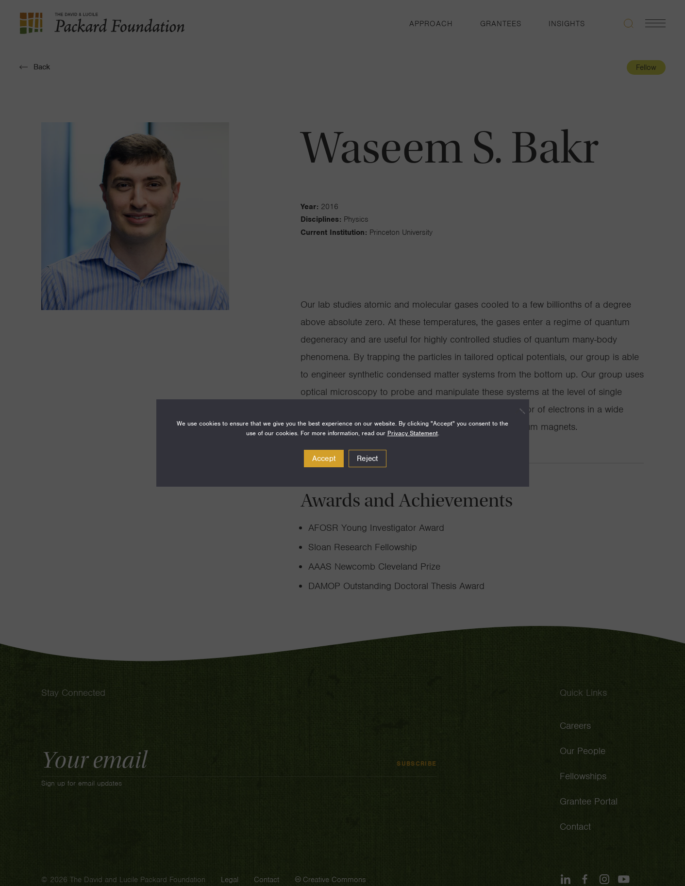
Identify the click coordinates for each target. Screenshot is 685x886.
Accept (324, 458)
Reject (367, 458)
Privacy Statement (412, 433)
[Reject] (517, 411)
